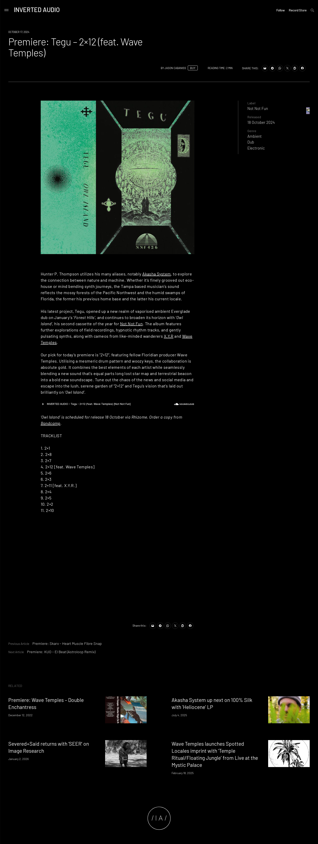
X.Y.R (168, 336)
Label (251, 103)
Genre (251, 131)
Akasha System (156, 273)
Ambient (254, 136)
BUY (192, 68)
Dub (250, 142)
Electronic (256, 148)
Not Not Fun (131, 323)
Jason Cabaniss (175, 68)
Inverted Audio (37, 9)
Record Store (298, 10)
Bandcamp (50, 423)
